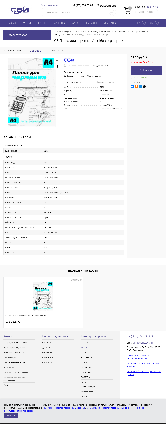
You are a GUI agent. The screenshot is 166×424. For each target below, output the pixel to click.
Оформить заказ (146, 12)
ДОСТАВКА (85, 377)
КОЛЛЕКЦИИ (59, 23)
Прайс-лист (47, 362)
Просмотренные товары (83, 271)
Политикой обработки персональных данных (64, 408)
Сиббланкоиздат (107, 98)
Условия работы (88, 392)
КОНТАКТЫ (91, 23)
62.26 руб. (14, 322)
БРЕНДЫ (42, 23)
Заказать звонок (108, 5)
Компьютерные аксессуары (15, 362)
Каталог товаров (27, 35)
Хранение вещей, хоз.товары (15, 372)
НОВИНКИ (46, 343)
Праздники (85, 382)
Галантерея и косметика (13, 353)
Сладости (7, 385)
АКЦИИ (75, 23)
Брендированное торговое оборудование (14, 378)
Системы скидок (88, 387)
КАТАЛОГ (27, 23)
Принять (11, 415)
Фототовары (8, 367)
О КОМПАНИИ (110, 23)
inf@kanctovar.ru (144, 342)
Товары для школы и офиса (15, 343)
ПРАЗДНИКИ (47, 357)
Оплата (84, 397)
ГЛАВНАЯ (11, 23)
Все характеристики (105, 82)
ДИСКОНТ (46, 348)
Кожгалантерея (9, 357)
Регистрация (53, 5)
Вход (43, 5)
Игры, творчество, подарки (14, 348)
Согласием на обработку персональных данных (109, 408)
